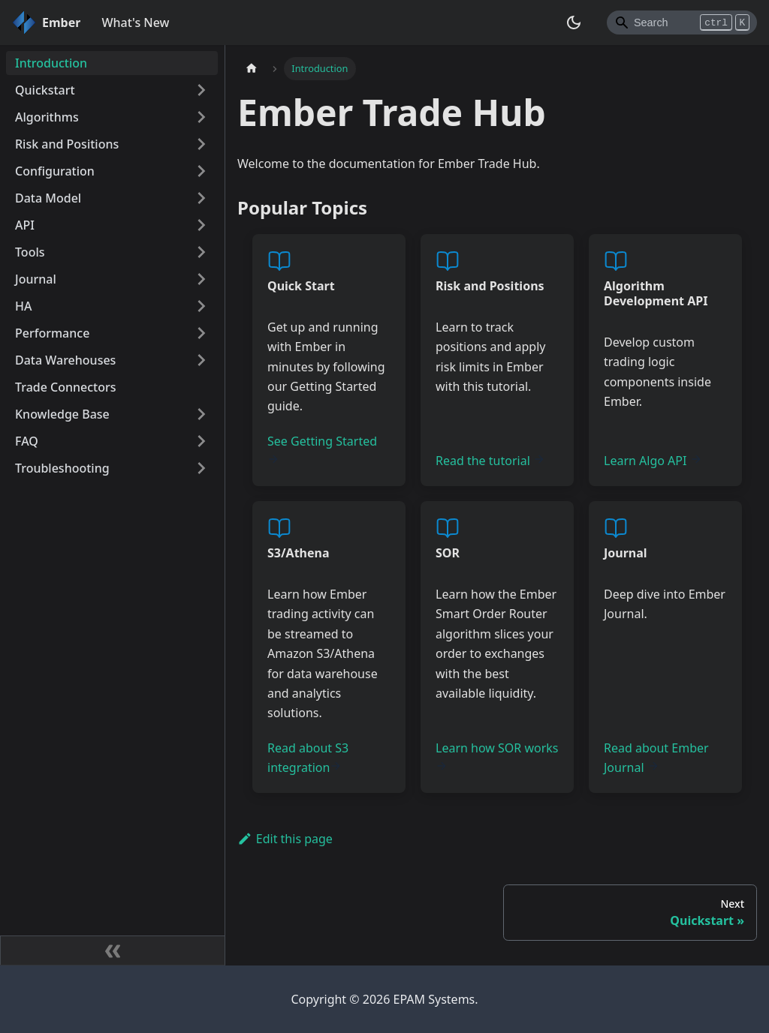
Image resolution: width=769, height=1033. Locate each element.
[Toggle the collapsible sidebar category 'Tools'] (201, 252)
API (25, 225)
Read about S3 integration (307, 758)
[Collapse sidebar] (112, 950)
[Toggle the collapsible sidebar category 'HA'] (201, 306)
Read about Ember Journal (656, 758)
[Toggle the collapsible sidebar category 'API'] (201, 225)
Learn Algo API (653, 460)
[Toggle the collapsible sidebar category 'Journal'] (201, 279)
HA (23, 306)
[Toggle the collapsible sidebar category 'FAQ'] (201, 441)
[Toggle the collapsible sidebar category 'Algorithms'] (201, 117)
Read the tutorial (490, 460)
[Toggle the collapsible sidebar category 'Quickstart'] (201, 90)
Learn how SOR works (497, 756)
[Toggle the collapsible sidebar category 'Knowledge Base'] (201, 414)
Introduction (51, 63)
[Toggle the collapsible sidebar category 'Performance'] (201, 333)
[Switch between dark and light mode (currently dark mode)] (574, 23)
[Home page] (251, 68)
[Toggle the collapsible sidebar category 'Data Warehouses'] (201, 360)
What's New (135, 22)
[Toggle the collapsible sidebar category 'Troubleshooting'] (201, 468)
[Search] (682, 23)
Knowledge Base (62, 414)
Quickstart (45, 90)
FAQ (26, 441)
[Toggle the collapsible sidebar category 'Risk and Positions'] (201, 144)
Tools (30, 252)
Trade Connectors (65, 387)
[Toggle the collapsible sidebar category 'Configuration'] (201, 171)
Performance (52, 333)
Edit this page (285, 838)
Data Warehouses (65, 360)
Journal (35, 279)
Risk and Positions (67, 144)
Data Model (48, 198)
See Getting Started (322, 449)
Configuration (55, 171)
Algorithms (47, 117)
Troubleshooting (62, 468)
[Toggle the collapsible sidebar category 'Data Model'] (201, 198)
